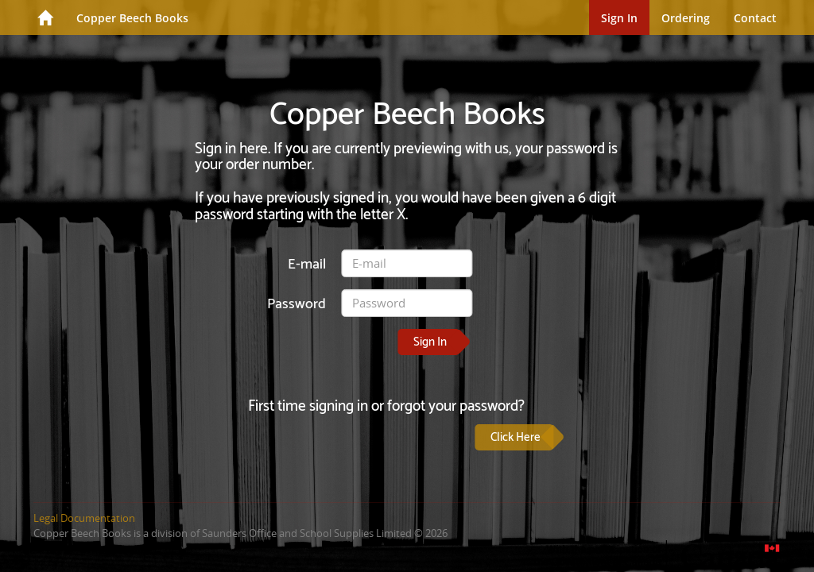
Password (296, 303)
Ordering (685, 17)
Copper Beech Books (132, 17)
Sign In (619, 17)
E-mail (307, 264)
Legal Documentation (84, 518)
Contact (755, 17)
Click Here (515, 437)
